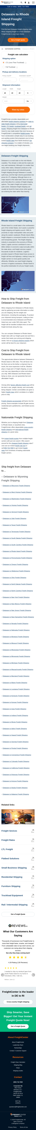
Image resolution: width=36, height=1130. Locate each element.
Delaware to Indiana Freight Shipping (15, 715)
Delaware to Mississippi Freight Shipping (16, 650)
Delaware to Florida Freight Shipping (15, 748)
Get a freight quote (18, 40)
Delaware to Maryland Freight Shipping (16, 676)
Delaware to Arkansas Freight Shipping (16, 774)
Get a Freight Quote (18, 914)
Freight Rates (8, 840)
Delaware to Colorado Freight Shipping (16, 761)
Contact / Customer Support (18, 1050)
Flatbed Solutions (10, 858)
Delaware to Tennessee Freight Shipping (16, 531)
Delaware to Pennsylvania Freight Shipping (17, 558)
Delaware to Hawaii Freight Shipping (15, 735)
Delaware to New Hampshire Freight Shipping (18, 617)
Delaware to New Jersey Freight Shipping (17, 610)
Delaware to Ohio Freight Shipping (14, 577)
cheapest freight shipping (20, 443)
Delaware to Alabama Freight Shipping (16, 794)
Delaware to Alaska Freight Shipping (15, 788)
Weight (4, 97)
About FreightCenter (18, 1042)
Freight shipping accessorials (11, 401)
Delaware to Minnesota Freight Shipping (16, 656)
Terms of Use (24, 1127)
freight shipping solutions (17, 121)
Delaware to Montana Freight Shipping (16, 637)
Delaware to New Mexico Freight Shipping (17, 604)
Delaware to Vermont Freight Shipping (16, 512)
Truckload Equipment (12, 895)
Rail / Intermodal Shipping (14, 905)
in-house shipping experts (20, 340)
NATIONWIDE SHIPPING (12, 49)
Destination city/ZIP (25, 76)
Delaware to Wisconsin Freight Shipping (16, 485)
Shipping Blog (18, 1065)
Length (4, 89)
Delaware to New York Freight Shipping (16, 597)
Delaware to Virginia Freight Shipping (15, 505)
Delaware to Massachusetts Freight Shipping (18, 669)
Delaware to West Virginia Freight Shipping (17, 492)
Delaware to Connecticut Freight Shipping (17, 755)
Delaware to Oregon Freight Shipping (15, 564)
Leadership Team (18, 1045)
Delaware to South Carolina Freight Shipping (18, 545)
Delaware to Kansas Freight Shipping (15, 702)
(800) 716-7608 (18, 1082)
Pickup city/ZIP (6, 76)
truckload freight (20, 126)
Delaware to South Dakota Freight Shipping (17, 538)
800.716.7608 (9, 448)
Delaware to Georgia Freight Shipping (15, 742)
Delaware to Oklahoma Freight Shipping (16, 571)
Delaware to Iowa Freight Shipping (14, 709)
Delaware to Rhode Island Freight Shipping (17, 551)
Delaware (30, 422)
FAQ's (18, 1068)
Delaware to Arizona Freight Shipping (15, 781)
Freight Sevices (9, 831)
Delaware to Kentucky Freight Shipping (16, 696)
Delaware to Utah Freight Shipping (14, 518)
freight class (10, 392)
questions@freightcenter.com (18, 1107)
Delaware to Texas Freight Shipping (15, 525)
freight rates (10, 140)
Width (11, 89)
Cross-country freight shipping (18, 1002)
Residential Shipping (11, 877)
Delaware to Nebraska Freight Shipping (16, 630)
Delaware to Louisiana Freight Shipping (16, 689)
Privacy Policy (12, 1127)
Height (19, 89)
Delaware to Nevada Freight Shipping (15, 623)
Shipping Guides (18, 1070)
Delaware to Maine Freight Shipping (15, 682)
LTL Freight (7, 849)
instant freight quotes (11, 438)
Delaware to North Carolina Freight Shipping (18, 591)
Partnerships (18, 1048)
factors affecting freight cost (20, 385)
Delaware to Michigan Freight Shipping (16, 663)
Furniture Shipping (10, 886)
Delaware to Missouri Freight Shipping (16, 643)
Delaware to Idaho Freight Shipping (15, 728)
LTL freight (10, 126)
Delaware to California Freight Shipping (16, 768)
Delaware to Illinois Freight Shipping (15, 722)
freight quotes (25, 133)
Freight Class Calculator (18, 1062)
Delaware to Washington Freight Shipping (17, 499)
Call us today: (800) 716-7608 (18, 7)
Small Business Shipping (14, 868)
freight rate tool (20, 446)
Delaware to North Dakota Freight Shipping (17, 584)
